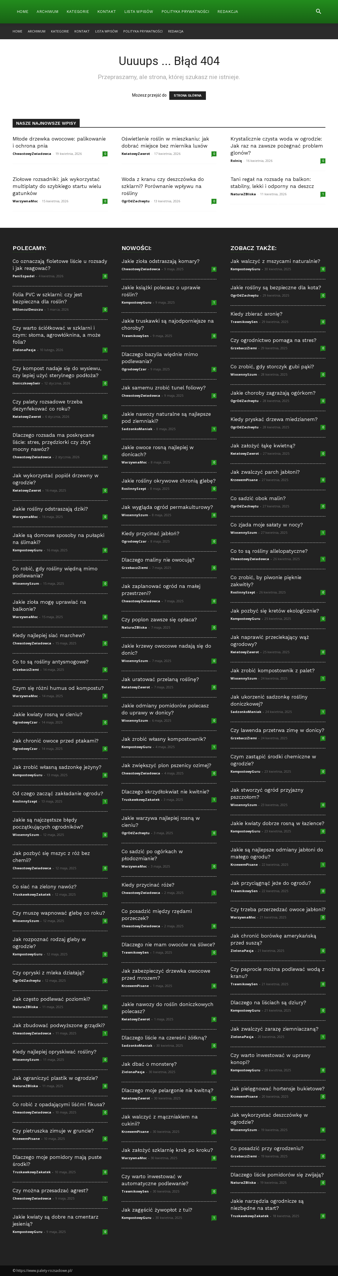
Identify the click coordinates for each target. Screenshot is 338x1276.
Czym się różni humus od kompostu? (58, 688)
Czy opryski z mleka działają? (48, 973)
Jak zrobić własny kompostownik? (164, 739)
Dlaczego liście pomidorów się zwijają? (277, 1175)
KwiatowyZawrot (136, 153)
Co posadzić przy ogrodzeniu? (267, 1148)
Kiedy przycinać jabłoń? (150, 533)
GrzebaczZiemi (26, 669)
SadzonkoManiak (137, 429)
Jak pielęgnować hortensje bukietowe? (278, 1089)
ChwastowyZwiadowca (32, 153)
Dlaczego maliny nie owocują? (158, 560)
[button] (318, 12)
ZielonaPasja (24, 350)
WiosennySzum (26, 583)
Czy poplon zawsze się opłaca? (159, 619)
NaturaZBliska (243, 194)
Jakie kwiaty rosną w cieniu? (47, 714)
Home (22, 11)
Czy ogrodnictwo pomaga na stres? (273, 340)
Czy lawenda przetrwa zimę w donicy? (277, 730)
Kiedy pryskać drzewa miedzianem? (274, 419)
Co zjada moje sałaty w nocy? (267, 525)
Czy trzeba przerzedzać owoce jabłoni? (278, 909)
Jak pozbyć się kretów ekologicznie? (275, 611)
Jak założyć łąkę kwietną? (263, 446)
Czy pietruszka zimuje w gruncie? (53, 1131)
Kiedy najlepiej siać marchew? (49, 635)
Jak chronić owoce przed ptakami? (55, 741)
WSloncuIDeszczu (28, 309)
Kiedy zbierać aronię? (256, 314)
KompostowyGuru (27, 550)
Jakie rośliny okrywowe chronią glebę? (169, 481)
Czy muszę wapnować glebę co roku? (59, 913)
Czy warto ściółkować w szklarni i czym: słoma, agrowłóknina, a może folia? (56, 335)
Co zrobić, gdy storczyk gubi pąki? (272, 367)
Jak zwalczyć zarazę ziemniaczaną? (274, 1029)
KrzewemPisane (26, 1138)
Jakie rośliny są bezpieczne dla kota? (276, 287)
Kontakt (106, 11)
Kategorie (77, 11)
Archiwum (47, 11)
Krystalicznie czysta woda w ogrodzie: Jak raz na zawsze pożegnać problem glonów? (277, 146)
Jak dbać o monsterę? (149, 1064)
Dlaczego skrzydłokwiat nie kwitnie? (165, 792)
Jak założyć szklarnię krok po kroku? (167, 1150)
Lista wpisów (138, 11)
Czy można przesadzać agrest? (50, 1190)
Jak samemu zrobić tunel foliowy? (164, 388)
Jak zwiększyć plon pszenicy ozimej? (166, 765)
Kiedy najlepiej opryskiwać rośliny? (54, 1052)
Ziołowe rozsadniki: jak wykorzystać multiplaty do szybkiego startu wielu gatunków (57, 186)
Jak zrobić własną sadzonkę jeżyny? (57, 767)
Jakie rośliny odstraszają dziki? (50, 509)
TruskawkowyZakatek (32, 894)
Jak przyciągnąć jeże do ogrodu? (271, 883)
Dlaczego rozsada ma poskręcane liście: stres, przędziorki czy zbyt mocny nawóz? (53, 442)
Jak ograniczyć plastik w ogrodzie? (55, 1078)
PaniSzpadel (24, 276)
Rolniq (236, 160)
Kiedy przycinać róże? (148, 885)
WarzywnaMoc (25, 201)
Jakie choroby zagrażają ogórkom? (273, 393)
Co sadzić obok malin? (258, 498)
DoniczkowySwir (26, 383)
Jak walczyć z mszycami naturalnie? (275, 261)
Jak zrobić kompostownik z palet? (273, 670)
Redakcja (227, 11)
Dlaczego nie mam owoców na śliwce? (168, 944)
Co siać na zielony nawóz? (44, 887)
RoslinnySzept (25, 801)
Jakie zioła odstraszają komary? (160, 261)
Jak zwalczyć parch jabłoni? (265, 472)
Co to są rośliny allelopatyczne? (269, 551)
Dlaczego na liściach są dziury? (268, 1002)
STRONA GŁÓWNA (188, 96)
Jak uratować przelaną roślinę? (160, 679)
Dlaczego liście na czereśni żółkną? (164, 1038)
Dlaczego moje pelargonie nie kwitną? (167, 1090)
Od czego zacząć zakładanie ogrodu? (58, 793)
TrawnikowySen (135, 335)
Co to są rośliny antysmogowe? (50, 662)
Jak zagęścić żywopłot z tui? (157, 1210)
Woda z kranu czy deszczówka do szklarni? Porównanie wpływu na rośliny (163, 186)
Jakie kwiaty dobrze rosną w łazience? (277, 823)
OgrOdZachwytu (136, 201)
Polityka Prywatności (185, 11)
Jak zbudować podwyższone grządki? (59, 1025)
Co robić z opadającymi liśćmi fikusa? (59, 1104)
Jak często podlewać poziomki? (51, 999)
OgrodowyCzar (25, 722)
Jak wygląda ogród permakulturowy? (167, 507)
